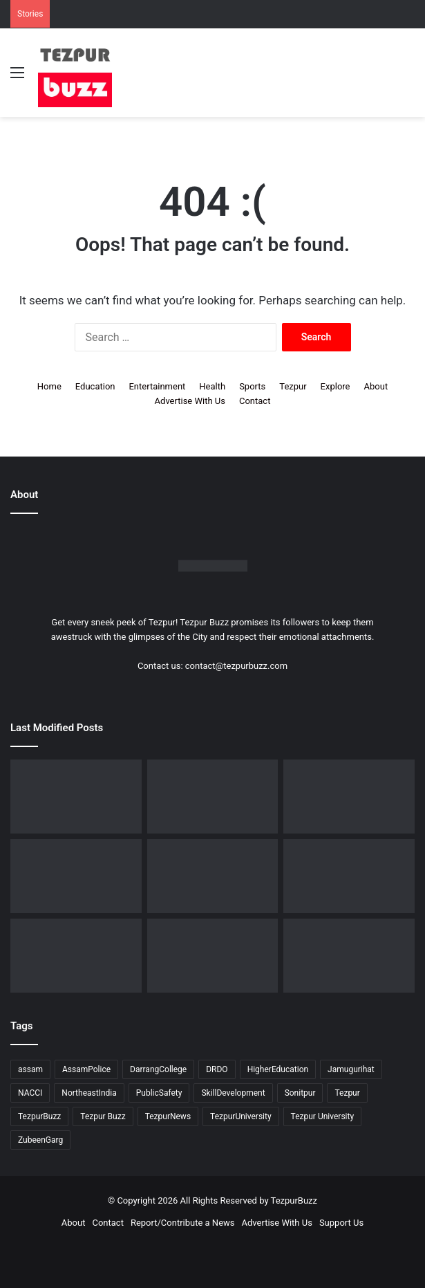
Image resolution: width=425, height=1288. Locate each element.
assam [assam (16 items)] (30, 1069)
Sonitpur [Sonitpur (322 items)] (300, 1093)
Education (95, 386)
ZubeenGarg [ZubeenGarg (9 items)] (40, 1140)
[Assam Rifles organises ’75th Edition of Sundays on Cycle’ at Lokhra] (212, 797)
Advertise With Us (190, 401)
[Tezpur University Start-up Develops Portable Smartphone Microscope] (76, 956)
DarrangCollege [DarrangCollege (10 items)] (158, 1069)
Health (212, 386)
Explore (335, 386)
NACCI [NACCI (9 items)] (30, 1093)
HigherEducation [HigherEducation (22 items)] (277, 1069)
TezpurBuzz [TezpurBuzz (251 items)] (39, 1116)
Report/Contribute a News (183, 1222)
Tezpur (292, 386)
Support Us (341, 1222)
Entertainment (157, 386)
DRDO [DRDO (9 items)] (216, 1069)
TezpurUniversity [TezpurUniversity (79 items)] (241, 1116)
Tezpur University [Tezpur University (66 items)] (323, 1116)
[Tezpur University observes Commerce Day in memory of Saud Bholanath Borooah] (212, 876)
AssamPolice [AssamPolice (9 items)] (86, 1069)
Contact (254, 401)
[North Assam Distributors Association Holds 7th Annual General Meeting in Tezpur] (349, 797)
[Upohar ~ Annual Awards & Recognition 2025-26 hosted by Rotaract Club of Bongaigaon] (76, 797)
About (376, 386)
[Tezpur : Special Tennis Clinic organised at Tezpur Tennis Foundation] (76, 876)
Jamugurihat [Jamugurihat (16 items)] (351, 1069)
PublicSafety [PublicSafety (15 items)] (159, 1093)
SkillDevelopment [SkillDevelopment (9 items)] (233, 1093)
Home (49, 386)
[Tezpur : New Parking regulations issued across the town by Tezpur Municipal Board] (349, 876)
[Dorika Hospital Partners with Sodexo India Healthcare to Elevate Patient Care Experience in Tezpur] (212, 956)
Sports (252, 386)
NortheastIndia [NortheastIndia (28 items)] (89, 1093)
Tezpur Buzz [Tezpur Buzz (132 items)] (102, 1116)
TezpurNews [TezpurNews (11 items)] (168, 1116)
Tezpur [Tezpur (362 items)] (346, 1093)
